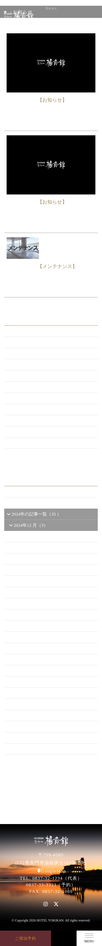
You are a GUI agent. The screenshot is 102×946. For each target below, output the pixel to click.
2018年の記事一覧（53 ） (34, 704)
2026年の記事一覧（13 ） (34, 491)
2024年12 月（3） (28, 525)
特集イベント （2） (29, 442)
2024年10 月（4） (28, 536)
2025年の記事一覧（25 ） (34, 502)
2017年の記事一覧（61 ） (34, 715)
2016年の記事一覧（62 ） (34, 726)
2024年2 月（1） (27, 625)
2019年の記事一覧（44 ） (34, 693)
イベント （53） (25, 420)
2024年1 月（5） (27, 637)
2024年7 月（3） (27, 570)
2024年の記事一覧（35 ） (33, 514)
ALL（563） (21, 331)
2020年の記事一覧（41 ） (34, 681)
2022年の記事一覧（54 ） (34, 659)
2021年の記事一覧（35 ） (34, 670)
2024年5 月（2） (27, 592)
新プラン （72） (25, 353)
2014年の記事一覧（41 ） (34, 749)
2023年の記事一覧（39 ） (34, 648)
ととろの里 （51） (28, 409)
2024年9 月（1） (27, 547)
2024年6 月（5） (27, 581)
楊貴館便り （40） (27, 431)
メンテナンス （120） (31, 364)
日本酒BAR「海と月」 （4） (37, 387)
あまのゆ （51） (25, 398)
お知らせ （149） (26, 342)
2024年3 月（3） (27, 614)
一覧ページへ (51, 457)
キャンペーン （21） (30, 375)
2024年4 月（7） (27, 603)
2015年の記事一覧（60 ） (34, 737)
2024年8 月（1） (27, 558)
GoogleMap (53, 871)
